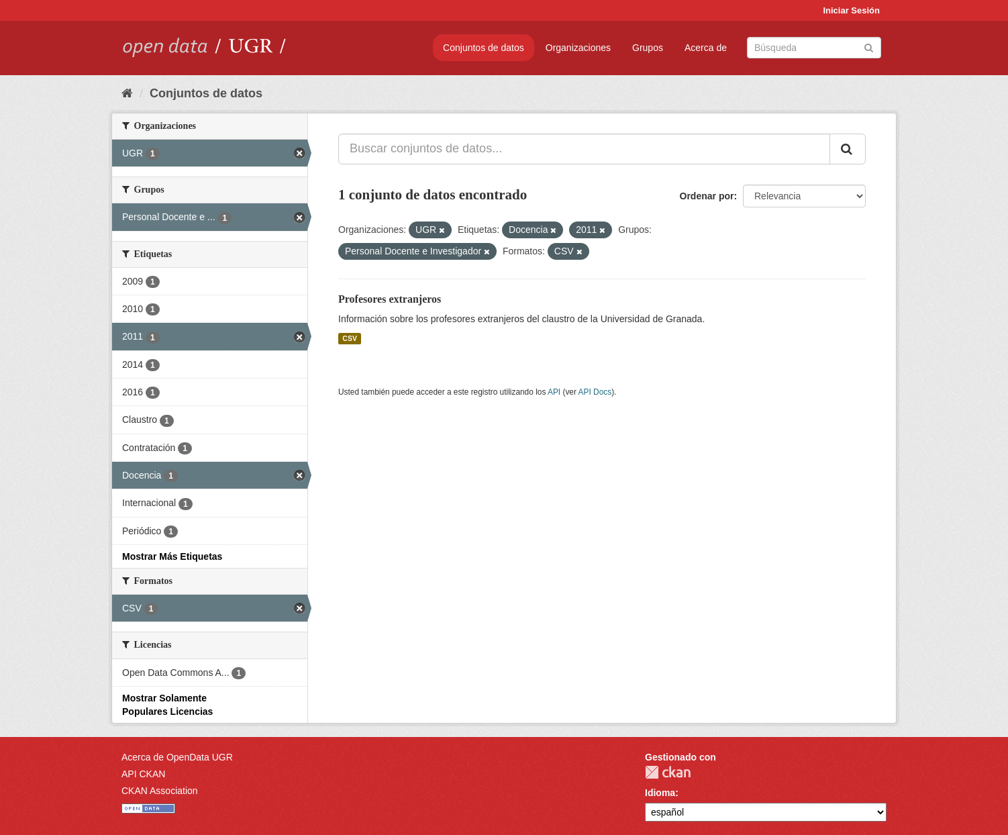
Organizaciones (578, 47)
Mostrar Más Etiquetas (172, 556)
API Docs (595, 392)
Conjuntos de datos (483, 47)
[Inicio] (127, 93)
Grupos (647, 47)
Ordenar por (707, 196)
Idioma (660, 792)
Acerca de (706, 47)
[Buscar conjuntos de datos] (814, 47)
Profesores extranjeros (389, 299)
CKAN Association (159, 790)
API (554, 392)
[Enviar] (868, 46)
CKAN (668, 772)
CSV (349, 338)
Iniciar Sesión (851, 10)
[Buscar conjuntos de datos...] (584, 149)
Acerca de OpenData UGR (177, 757)
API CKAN (143, 774)
